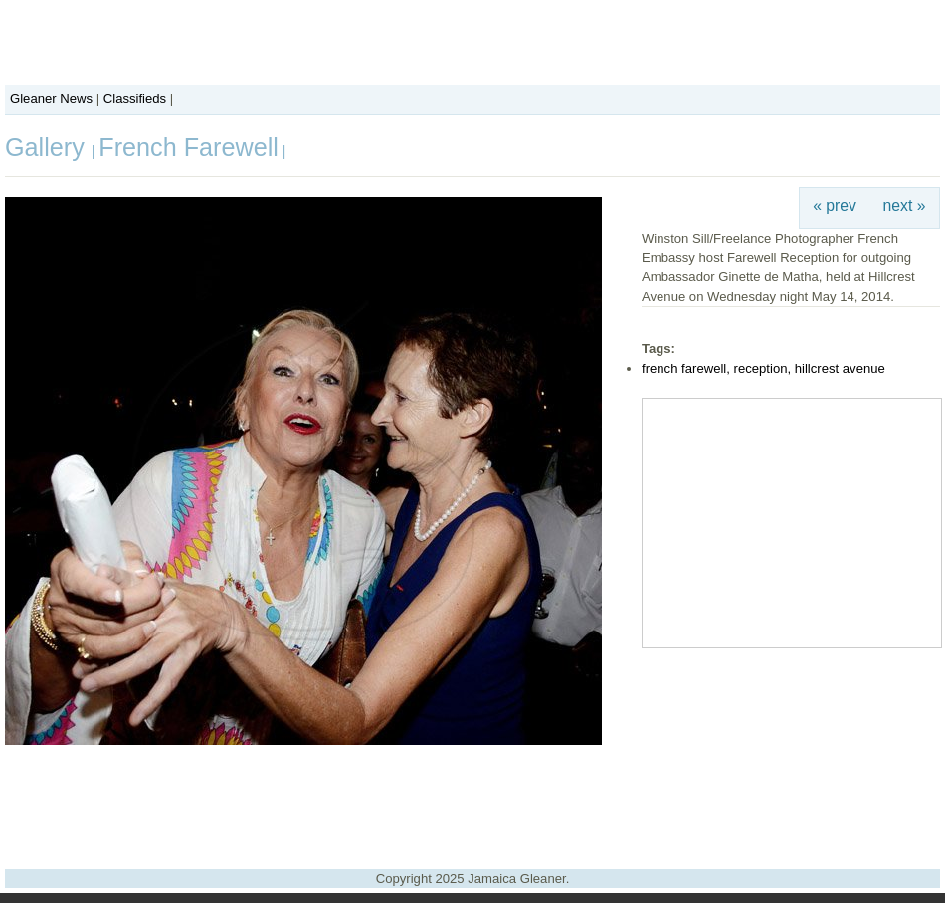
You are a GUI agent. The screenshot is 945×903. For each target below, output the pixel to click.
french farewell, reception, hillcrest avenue (763, 368)
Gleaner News (51, 98)
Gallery (48, 147)
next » (904, 205)
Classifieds (134, 98)
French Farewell (188, 147)
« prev (834, 205)
